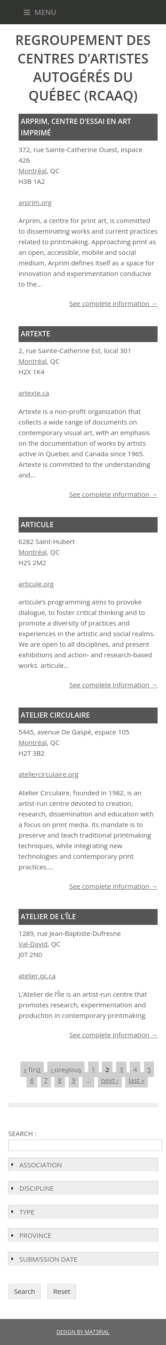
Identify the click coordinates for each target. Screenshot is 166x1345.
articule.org (36, 583)
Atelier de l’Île (48, 916)
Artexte (35, 334)
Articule (37, 524)
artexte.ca (34, 392)
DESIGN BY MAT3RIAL (82, 1332)
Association (40, 1164)
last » (136, 1080)
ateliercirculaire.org (48, 774)
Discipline (36, 1188)
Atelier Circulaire (55, 715)
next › (109, 1080)
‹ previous (66, 1069)
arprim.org (35, 202)
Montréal (33, 170)
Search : (22, 1133)
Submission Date (48, 1259)
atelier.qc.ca (37, 975)
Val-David (33, 943)
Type (27, 1211)
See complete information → (113, 303)
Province (35, 1235)
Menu (40, 12)
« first (32, 1069)
